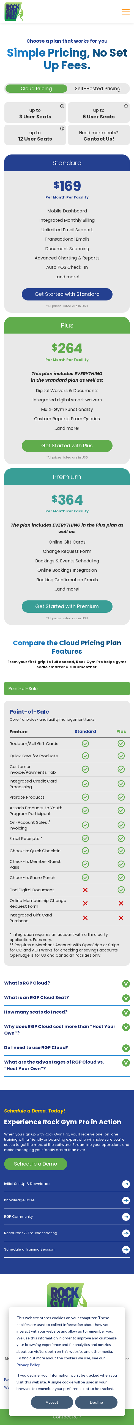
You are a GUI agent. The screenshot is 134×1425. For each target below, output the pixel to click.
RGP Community (18, 1216)
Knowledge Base (19, 1200)
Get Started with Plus (67, 445)
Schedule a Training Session (29, 1249)
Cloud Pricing (36, 88)
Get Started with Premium (67, 606)
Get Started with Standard (67, 294)
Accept (52, 1402)
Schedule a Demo (35, 1163)
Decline (96, 1402)
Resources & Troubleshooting (30, 1233)
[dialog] (67, 1361)
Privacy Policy (28, 1364)
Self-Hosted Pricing (98, 88)
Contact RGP (67, 1417)
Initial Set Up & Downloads (27, 1183)
